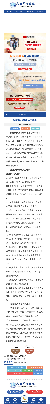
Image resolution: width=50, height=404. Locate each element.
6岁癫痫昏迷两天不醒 (17, 359)
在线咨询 (14, 402)
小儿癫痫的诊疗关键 (35, 367)
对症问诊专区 (27, 370)
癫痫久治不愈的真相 (14, 370)
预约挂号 (40, 402)
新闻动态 (40, 11)
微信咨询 (33, 402)
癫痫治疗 (30, 11)
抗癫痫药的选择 (19, 373)
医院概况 (19, 11)
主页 (14, 115)
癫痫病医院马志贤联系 (18, 356)
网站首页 (9, 11)
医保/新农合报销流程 (16, 367)
